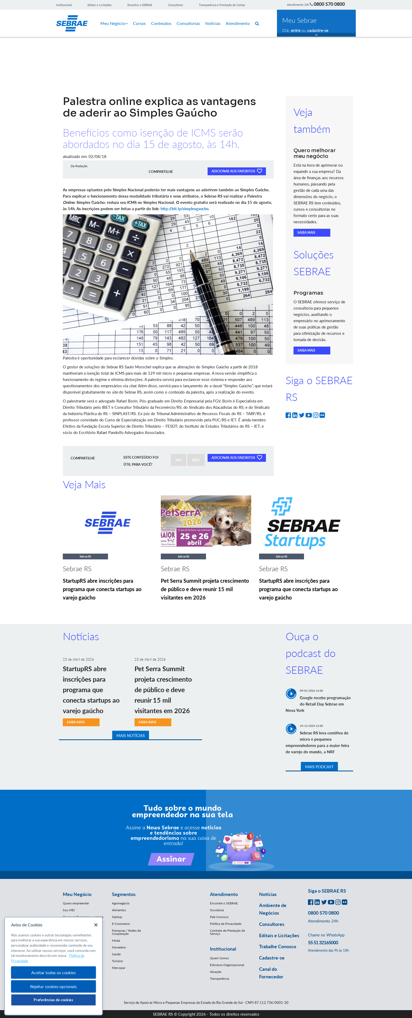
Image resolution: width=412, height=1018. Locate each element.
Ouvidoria (217, 910)
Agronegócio (121, 903)
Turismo (117, 961)
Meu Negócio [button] (77, 894)
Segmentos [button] (124, 894)
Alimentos (119, 910)
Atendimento (238, 23)
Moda (116, 940)
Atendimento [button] (224, 894)
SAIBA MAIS (306, 233)
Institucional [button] (223, 949)
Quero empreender (76, 903)
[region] (53, 966)
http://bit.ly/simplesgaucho (185, 208)
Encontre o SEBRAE (139, 5)
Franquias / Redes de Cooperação (126, 932)
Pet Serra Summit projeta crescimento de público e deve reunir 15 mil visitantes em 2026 (205, 589)
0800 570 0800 (329, 4)
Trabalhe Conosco (277, 946)
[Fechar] (96, 925)
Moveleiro (119, 947)
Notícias (212, 23)
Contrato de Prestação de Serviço (227, 932)
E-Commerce (121, 924)
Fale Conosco (219, 917)
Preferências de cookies (53, 1000)
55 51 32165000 (323, 942)
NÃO (196, 460)
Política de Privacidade (225, 924)
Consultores (175, 5)
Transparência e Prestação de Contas (222, 5)
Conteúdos (161, 23)
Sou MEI (69, 910)
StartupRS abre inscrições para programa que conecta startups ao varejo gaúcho (102, 589)
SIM (179, 460)
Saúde (116, 954)
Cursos (139, 23)
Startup (117, 917)
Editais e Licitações (99, 5)
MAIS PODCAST (319, 766)
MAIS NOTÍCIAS (130, 735)
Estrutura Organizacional (227, 965)
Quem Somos (219, 958)
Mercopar (118, 968)
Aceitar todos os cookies (53, 972)
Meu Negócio (114, 23)
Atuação (216, 972)
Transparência (219, 978)
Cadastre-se (272, 958)
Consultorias (188, 23)
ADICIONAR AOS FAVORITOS (237, 170)
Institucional (64, 5)
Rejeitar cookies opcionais (53, 986)
